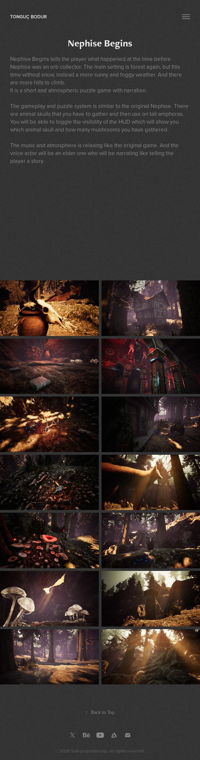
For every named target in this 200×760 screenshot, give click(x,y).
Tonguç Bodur (28, 16)
